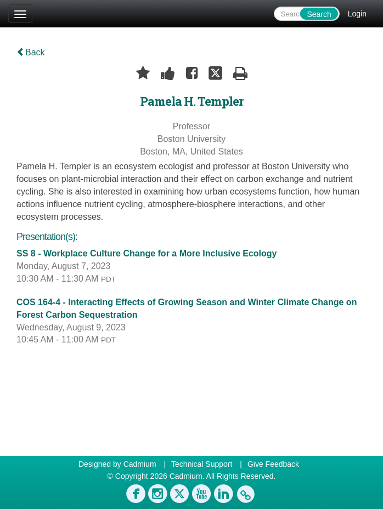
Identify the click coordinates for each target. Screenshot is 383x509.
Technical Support (201, 464)
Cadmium (139, 464)
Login (357, 13)
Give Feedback (273, 464)
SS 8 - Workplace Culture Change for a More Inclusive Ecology (146, 253)
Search (319, 14)
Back (30, 52)
